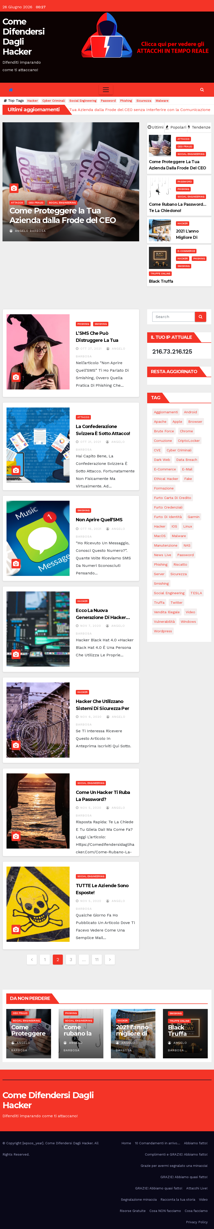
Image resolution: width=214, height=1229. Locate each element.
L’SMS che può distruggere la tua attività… (97, 340)
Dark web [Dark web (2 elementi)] (162, 460)
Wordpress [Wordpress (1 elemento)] (163, 631)
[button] (202, 89)
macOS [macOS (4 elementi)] (160, 536)
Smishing (183, 266)
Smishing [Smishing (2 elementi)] (161, 583)
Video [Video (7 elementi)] (190, 612)
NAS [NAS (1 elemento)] (186, 545)
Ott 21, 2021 (90, 442)
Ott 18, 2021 (90, 529)
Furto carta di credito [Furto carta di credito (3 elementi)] (172, 498)
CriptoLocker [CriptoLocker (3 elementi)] (189, 441)
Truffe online (160, 273)
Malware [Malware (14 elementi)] (179, 536)
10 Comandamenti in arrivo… (157, 1143)
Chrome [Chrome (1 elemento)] (186, 431)
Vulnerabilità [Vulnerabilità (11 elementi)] (164, 622)
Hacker (32, 101)
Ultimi (155, 127)
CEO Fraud (36, 202)
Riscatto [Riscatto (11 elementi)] (180, 564)
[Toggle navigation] (106, 90)
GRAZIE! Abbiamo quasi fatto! (184, 1177)
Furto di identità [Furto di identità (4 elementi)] (168, 517)
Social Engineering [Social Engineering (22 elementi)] (169, 593)
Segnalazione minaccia (139, 1199)
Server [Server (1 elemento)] (159, 574)
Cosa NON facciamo (165, 1211)
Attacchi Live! (197, 1188)
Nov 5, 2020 (90, 807)
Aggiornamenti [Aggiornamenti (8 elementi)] (166, 412)
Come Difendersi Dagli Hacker (24, 36)
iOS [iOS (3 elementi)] (174, 526)
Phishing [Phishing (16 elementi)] (160, 564)
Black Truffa (177, 1030)
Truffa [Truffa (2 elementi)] (159, 602)
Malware (162, 101)
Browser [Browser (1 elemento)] (195, 422)
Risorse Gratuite (133, 1211)
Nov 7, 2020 (90, 626)
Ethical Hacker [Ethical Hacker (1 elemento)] (166, 479)
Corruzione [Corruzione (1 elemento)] (163, 441)
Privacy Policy (197, 1222)
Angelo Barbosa (28, 231)
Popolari (175, 127)
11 (97, 959)
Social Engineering (82, 101)
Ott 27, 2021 (91, 348)
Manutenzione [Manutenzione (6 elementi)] (165, 545)
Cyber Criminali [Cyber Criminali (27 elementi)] (179, 450)
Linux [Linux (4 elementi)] (187, 526)
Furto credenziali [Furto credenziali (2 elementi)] (168, 507)
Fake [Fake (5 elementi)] (188, 479)
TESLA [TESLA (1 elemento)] (196, 593)
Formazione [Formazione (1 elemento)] (164, 488)
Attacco (17, 202)
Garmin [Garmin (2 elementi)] (193, 517)
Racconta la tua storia (177, 1199)
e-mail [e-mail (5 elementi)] (187, 469)
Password (108, 101)
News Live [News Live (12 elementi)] (162, 555)
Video (203, 1199)
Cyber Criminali (53, 101)
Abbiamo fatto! (196, 1143)
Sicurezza (143, 101)
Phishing (126, 101)
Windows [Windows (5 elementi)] (188, 622)
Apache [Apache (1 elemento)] (160, 422)
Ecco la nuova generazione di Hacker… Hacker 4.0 (103, 617)
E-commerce (186, 251)
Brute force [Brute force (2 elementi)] (164, 431)
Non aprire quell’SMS (99, 520)
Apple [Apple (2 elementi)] (177, 422)
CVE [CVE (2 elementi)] (157, 450)
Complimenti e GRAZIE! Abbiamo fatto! (176, 1154)
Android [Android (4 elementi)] (190, 412)
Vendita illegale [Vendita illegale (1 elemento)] (167, 612)
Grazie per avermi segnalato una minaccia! (174, 1166)
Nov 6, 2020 (91, 717)
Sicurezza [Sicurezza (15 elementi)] (178, 574)
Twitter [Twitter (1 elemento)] (176, 602)
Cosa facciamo (196, 1211)
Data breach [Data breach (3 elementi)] (186, 460)
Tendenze (199, 127)
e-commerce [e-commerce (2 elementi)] (165, 469)
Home (126, 1143)
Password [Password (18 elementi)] (185, 555)
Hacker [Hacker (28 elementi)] (159, 526)
